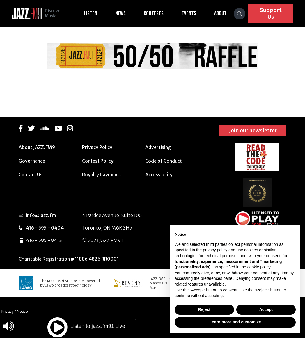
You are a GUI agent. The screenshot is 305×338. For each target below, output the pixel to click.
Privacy (7, 311)
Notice (22, 311)
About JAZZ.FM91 (38, 147)
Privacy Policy (97, 147)
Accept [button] (266, 309)
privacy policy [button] (215, 250)
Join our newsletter (253, 130)
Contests (158, 13)
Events (193, 13)
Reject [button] (204, 309)
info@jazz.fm (41, 215)
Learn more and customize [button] (235, 322)
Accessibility (159, 174)
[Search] (243, 13)
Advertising (158, 147)
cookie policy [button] (258, 267)
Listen (94, 13)
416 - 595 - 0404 (45, 228)
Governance (32, 161)
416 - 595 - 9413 (44, 240)
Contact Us (30, 174)
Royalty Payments (102, 174)
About (224, 13)
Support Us (273, 13)
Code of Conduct (163, 161)
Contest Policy (98, 161)
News (124, 13)
